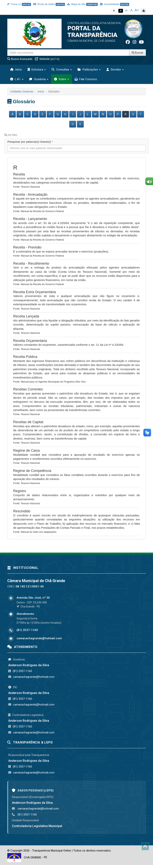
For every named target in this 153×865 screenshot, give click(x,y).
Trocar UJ (19, 4)
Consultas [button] (62, 69)
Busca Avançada (20, 58)
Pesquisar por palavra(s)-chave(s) (30, 141)
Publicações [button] (89, 69)
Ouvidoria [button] (38, 79)
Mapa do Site (82, 4)
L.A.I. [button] (16, 79)
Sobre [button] (61, 79)
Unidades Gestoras (21, 91)
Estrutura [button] (37, 69)
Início (16, 69)
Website (47, 58)
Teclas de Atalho (49, 4)
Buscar (137, 52)
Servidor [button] (115, 69)
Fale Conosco (86, 79)
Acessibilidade (114, 4)
